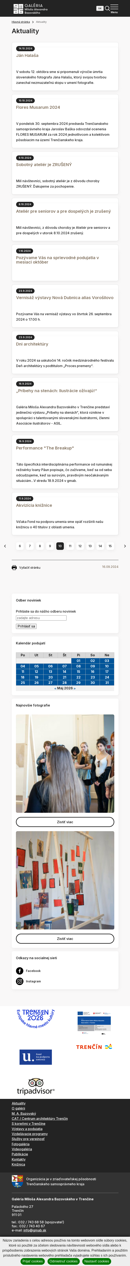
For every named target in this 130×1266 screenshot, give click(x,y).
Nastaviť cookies (96, 1261)
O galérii (18, 1108)
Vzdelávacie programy (30, 1134)
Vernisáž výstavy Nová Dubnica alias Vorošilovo (64, 297)
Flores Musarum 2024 (38, 107)
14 (100, 546)
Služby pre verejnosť (28, 1139)
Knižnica (18, 1164)
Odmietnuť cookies (64, 1261)
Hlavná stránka (21, 21)
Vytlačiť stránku (26, 567)
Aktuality (19, 1103)
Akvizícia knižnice (34, 505)
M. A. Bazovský (24, 1113)
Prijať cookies (33, 1261)
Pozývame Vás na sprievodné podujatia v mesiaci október (57, 260)
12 (80, 546)
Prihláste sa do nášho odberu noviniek (46, 611)
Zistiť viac (65, 822)
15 (110, 546)
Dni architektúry (32, 344)
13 (90, 546)
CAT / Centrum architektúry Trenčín (40, 1118)
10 (60, 546)
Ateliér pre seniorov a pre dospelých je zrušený (63, 211)
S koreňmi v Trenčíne (28, 1123)
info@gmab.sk (34, 1230)
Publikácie (20, 1154)
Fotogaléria (21, 1144)
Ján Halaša (27, 55)
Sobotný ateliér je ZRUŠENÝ (44, 164)
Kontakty (19, 1159)
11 (70, 546)
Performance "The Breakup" (45, 448)
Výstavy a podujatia (27, 1129)
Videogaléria (22, 1149)
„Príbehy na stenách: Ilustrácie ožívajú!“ (56, 390)
